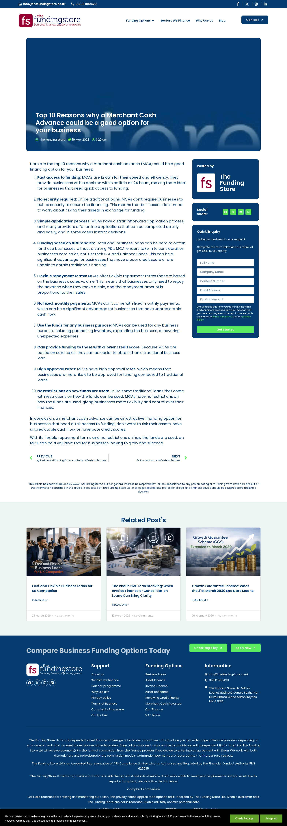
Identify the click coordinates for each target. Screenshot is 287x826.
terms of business (222, 316)
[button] (226, 212)
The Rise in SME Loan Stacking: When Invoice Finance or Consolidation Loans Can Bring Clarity (142, 591)
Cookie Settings (244, 818)
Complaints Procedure (143, 789)
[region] (143, 817)
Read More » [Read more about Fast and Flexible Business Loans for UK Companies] (40, 600)
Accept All (271, 818)
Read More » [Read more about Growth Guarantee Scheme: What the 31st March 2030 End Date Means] (200, 600)
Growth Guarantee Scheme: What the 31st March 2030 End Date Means (223, 588)
